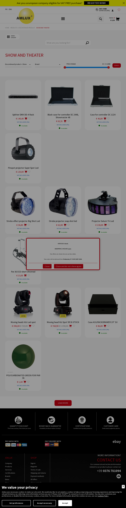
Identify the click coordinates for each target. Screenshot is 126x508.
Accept (65, 503)
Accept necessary (44, 503)
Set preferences (16, 503)
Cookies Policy (103, 496)
